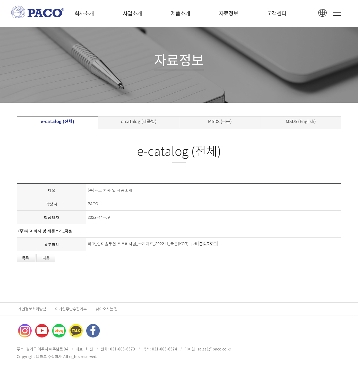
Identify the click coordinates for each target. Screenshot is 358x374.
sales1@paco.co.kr (214, 349)
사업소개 (132, 13)
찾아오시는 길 (107, 309)
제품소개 (180, 13)
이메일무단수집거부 (71, 309)
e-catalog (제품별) (139, 121)
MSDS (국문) (220, 121)
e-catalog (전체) (57, 121)
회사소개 (84, 13)
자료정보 (228, 13)
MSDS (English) (301, 121)
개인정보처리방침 (32, 309)
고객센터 (276, 13)
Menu (337, 12)
